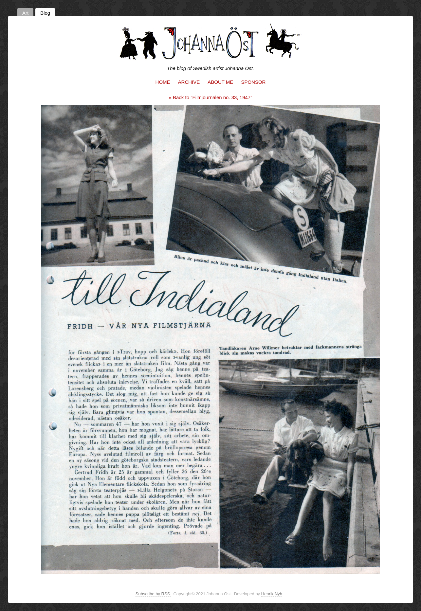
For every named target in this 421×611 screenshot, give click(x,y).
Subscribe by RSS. (153, 593)
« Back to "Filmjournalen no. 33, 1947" (210, 97)
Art (25, 13)
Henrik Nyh (271, 593)
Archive (189, 82)
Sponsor (253, 82)
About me (220, 82)
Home (163, 82)
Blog (45, 13)
